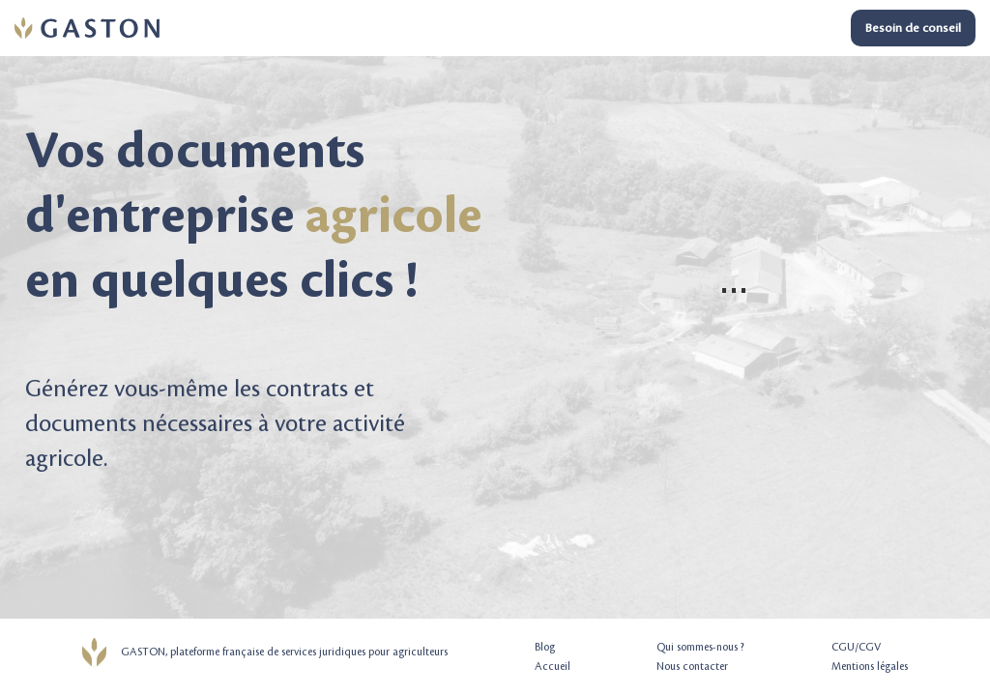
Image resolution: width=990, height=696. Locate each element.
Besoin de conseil (913, 28)
